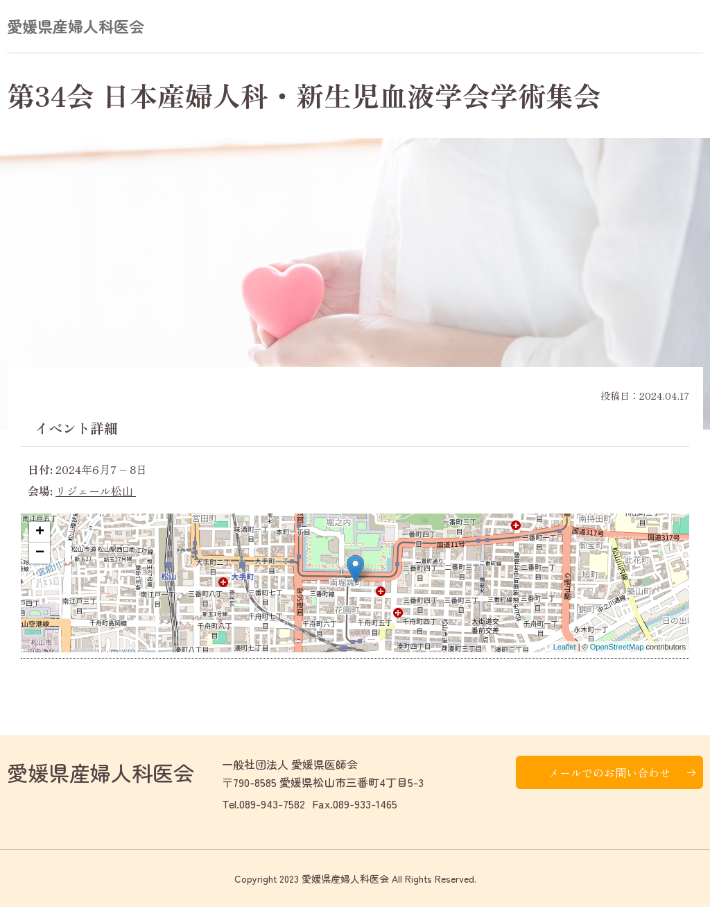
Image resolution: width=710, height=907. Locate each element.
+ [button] (39, 532)
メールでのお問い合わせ (609, 772)
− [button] (39, 553)
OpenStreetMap (617, 647)
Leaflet (564, 647)
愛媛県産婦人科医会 (75, 26)
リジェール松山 (95, 490)
